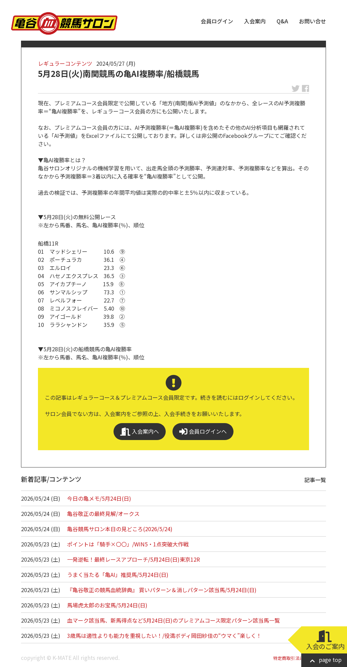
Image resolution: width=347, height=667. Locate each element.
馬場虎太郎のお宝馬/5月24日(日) (107, 605)
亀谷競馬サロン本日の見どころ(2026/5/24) (119, 529)
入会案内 (255, 21)
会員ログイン (217, 21)
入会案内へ (139, 431)
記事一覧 (315, 480)
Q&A (282, 21)
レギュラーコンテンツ (65, 63)
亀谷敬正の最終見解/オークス (103, 513)
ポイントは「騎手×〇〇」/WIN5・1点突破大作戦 (128, 544)
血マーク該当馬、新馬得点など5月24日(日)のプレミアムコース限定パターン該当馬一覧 (173, 620)
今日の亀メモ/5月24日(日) (99, 498)
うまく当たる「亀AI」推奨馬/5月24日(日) (117, 574)
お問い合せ (312, 21)
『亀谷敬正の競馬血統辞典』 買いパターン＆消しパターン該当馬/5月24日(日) (162, 590)
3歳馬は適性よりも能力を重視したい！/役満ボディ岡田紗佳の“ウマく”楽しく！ (164, 635)
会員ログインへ (203, 431)
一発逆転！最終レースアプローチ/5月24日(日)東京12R (133, 559)
